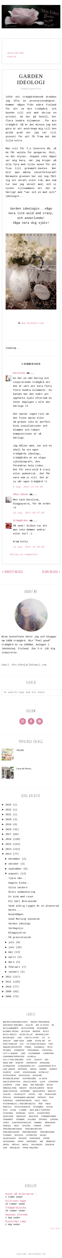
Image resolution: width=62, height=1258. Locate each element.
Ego (22, 1044)
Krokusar (37, 1075)
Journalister (9, 1066)
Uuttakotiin (31, 1135)
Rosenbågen (15, 914)
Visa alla (55, 1229)
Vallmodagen (9, 1138)
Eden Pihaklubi (10, 1044)
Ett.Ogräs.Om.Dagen (36, 1044)
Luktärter (7, 1085)
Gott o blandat (10, 1053)
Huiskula (31, 1056)
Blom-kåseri (42, 1028)
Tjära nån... (17, 878)
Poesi (37, 1101)
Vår (41, 1141)
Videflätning (9, 1141)
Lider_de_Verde (30, 1082)
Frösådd (7, 1050)
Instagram (44, 1063)
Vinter (20, 1141)
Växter (6, 1145)
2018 (8, 829)
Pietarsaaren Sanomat (24, 1097)
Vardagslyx (15, 928)
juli (11, 942)
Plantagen (8, 1101)
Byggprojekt (8, 1038)
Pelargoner (50, 1094)
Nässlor (52, 1091)
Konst (17, 1072)
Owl (40, 1094)
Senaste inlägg (13, 571)
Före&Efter (19, 1050)
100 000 (20, 750)
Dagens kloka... (19, 883)
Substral (54, 1119)
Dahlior (7, 1041)
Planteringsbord (24, 1101)
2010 (8, 986)
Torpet (47, 1126)
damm (29, 1041)
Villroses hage (15, 1201)
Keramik (42, 1069)
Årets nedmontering (21, 892)
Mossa (50, 1085)
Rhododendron (22, 1107)
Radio (48, 1104)
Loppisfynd (53, 1082)
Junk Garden (9, 1069)
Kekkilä (33, 1069)
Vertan (46, 1138)
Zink (5, 1148)
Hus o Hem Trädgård (13, 1060)
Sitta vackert (18, 887)
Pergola (7, 1097)
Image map (8, 1063)
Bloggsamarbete (10, 1028)
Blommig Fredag (11, 1031)
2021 (8, 814)
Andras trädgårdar (40, 1022)
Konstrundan (29, 1072)
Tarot (16, 1126)
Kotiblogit (44, 1072)
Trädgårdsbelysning (12, 1129)
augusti (13, 873)
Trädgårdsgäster (11, 1132)
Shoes (31, 1113)
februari (14, 967)
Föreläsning (33, 1050)
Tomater (37, 1126)
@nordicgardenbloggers (15, 1022)
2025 (8, 804)
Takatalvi (7, 1126)
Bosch (46, 1031)
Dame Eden (19, 1041)
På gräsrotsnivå (19, 937)
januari (13, 972)
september (15, 869)
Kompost (7, 1072)
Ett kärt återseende (22, 901)
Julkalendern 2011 (26, 1066)
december (14, 859)
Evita (51, 1044)
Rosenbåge (38, 1107)
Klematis (53, 1069)
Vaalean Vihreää (16, 1214)
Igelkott (38, 1060)
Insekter (19, 1063)
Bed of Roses (42, 1025)
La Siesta (43, 1078)
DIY (49, 1041)
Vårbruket (50, 1141)
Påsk (40, 1104)
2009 (8, 991)
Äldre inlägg (50, 571)
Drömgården (20, 520)
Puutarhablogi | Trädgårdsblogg (19, 1104)
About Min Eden (15, 52)
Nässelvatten (39, 1091)
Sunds (6, 1123)
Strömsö (43, 1119)
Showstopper (43, 1113)
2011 (8, 981)
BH (53, 1025)
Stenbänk (20, 1119)
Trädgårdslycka (15, 1208)
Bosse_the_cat (26, 1034)
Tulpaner (7, 1135)
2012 (8, 977)
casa (19, 1038)
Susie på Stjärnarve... (21, 1194)
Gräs (23, 1053)
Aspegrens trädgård (13, 1025)
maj (10, 952)
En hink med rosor (21, 896)
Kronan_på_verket (11, 1078)
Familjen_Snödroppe (12, 1047)
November (25, 1091)
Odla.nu (7, 1094)
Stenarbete (8, 1119)
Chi (43, 1038)
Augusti (29, 1025)
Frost (50, 1047)
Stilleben (31, 1119)
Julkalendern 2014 (47, 1066)
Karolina (19, 373)
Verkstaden (35, 1138)
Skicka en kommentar (24, 554)
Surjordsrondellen (21, 1123)
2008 (8, 996)
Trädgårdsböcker (33, 1129)
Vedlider (23, 1138)
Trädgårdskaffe (29, 1132)
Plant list (11, 56)
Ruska (13, 1110)
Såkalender (50, 1123)
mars (11, 962)
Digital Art (40, 1041)
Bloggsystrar (17, 932)
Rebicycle (7, 1107)
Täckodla (18, 1135)
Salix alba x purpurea (39, 1110)
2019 (8, 824)
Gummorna (48, 1053)
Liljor (42, 1082)
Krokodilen (24, 1075)
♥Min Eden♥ (20, 494)
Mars (25, 1085)
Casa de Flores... (24, 768)
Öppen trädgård (30, 1148)
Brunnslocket (42, 1034)
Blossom (25, 1031)
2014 (8, 849)
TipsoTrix (26, 1126)
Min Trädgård (37, 1085)
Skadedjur (21, 1116)
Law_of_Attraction (11, 1082)
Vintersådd (31, 1141)
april (12, 957)
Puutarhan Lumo (15, 1221)
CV (49, 1038)
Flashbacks (39, 1047)
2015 (8, 844)
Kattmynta (22, 1069)
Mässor (22, 1088)
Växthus (15, 1145)
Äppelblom (15, 1148)
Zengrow (49, 1145)
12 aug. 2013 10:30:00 (28, 547)
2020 (8, 819)
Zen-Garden (36, 1145)
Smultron (33, 1116)
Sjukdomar (8, 1116)
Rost (5, 1110)
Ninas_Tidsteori (10, 1091)
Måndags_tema (9, 1088)
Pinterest (42, 1097)
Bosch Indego (10, 1034)
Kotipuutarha (9, 1075)
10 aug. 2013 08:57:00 (28, 513)
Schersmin (8, 1113)
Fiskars (28, 1047)
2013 (8, 854)
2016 (8, 839)
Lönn (17, 1085)
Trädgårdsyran (47, 1132)
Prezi (45, 1101)
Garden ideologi (19, 923)
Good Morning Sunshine (24, 919)
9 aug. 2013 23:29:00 (28, 487)
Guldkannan (34, 1053)
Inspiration (31, 1063)
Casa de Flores (31, 1038)
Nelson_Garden (36, 1088)
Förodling (47, 1050)
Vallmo (43, 1135)
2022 (8, 809)
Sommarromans (48, 1116)
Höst (28, 1060)
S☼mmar (22, 1110)
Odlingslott (19, 1094)
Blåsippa (36, 1031)
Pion (51, 1097)
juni (11, 947)
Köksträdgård (29, 1078)
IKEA (46, 1060)
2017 (8, 834)
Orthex (31, 1094)
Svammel (38, 1123)
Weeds (25, 1145)
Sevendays (20, 1113)
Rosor (49, 1107)
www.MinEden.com (32, 323)
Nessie (50, 1088)
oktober (13, 864)
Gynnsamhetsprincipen (13, 1056)
